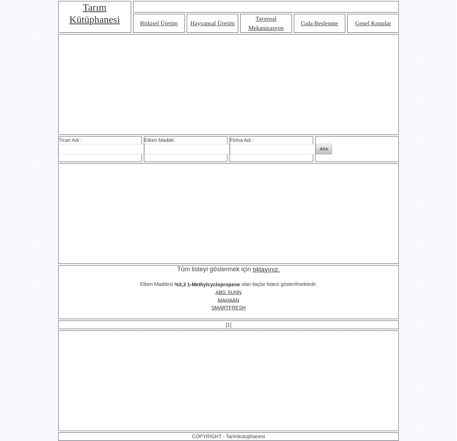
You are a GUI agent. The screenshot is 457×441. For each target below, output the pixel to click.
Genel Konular (373, 23)
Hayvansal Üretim (212, 23)
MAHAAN (228, 300)
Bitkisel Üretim (158, 23)
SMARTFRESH (228, 308)
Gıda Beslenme (319, 23)
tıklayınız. (266, 269)
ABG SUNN (228, 292)
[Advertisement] (228, 84)
